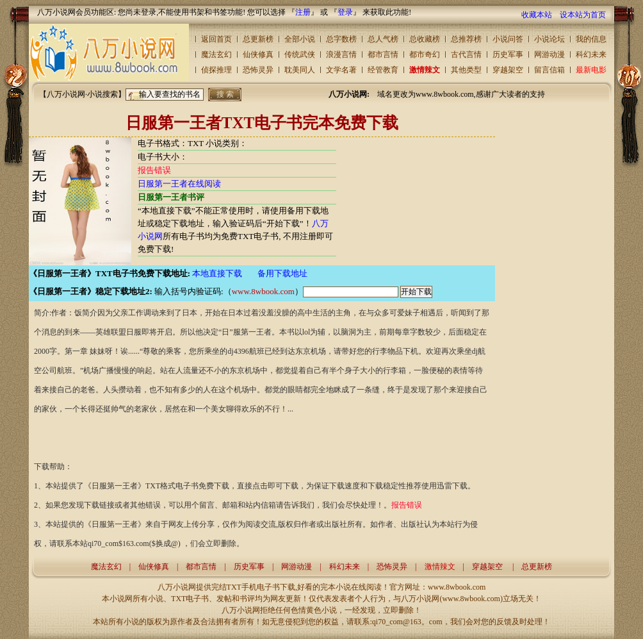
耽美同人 (299, 69)
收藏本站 (536, 14)
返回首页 (216, 39)
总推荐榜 (466, 39)
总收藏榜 (424, 39)
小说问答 (507, 39)
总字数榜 (341, 39)
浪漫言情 (341, 54)
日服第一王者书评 (171, 197)
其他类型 (466, 69)
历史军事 (507, 54)
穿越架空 (507, 69)
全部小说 (299, 39)
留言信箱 (549, 69)
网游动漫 (549, 54)
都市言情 (383, 54)
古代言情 (466, 54)
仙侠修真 (258, 54)
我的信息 (591, 39)
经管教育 (383, 69)
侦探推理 (216, 69)
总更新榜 (258, 39)
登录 (345, 12)
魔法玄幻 (216, 54)
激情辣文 (424, 69)
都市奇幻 (424, 54)
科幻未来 (591, 54)
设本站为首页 (583, 14)
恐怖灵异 (258, 69)
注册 (303, 12)
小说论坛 (549, 39)
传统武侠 (299, 54)
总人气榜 (383, 39)
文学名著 (341, 69)
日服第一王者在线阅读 (179, 183)
